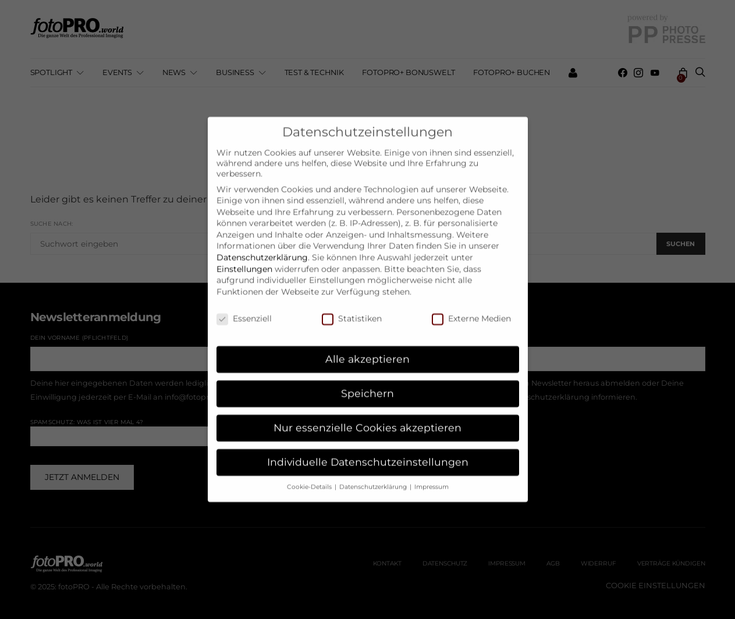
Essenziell (244, 308)
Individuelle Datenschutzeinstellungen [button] (367, 451)
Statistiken (352, 308)
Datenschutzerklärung (262, 246)
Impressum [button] (431, 476)
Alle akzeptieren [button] (367, 348)
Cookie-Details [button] (310, 476)
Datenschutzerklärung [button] (374, 476)
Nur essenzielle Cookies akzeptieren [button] (367, 417)
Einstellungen (244, 257)
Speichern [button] (367, 382)
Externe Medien (471, 308)
